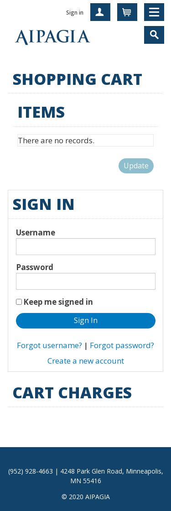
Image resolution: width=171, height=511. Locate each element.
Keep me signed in (58, 302)
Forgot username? (49, 345)
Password (34, 267)
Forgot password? (122, 345)
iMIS (52, 36)
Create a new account (85, 360)
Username (35, 232)
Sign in (74, 12)
